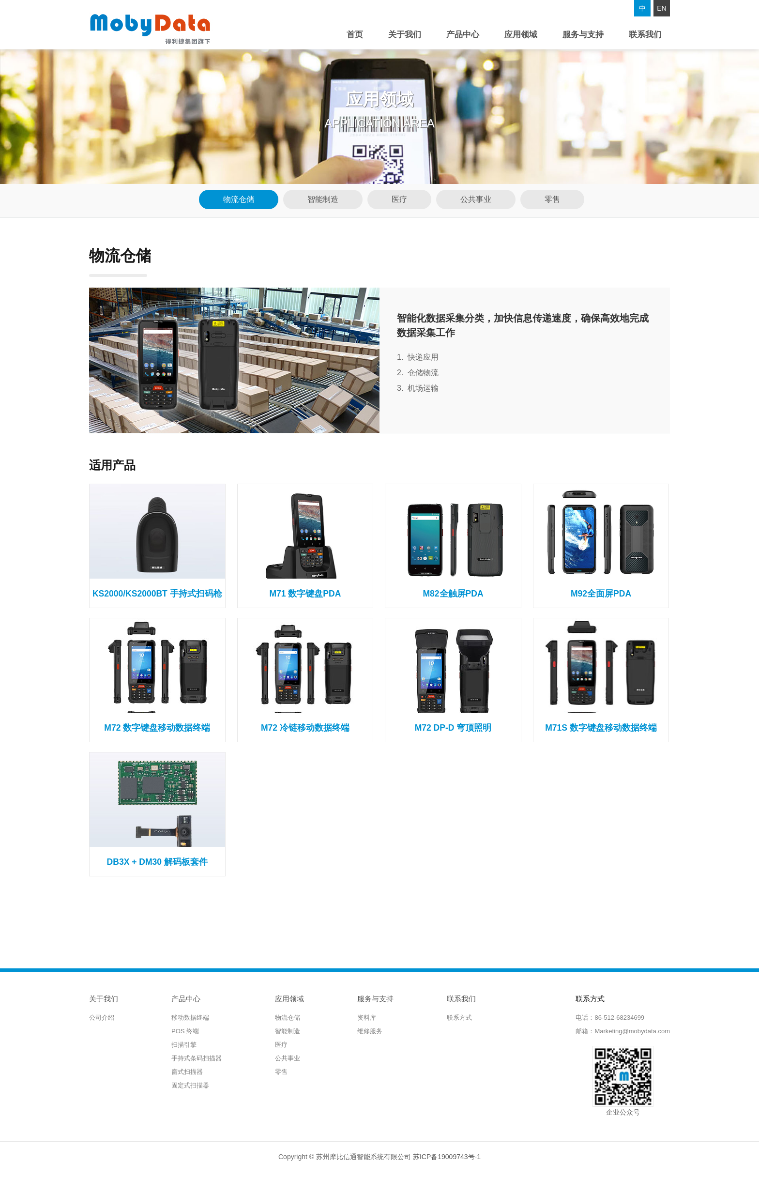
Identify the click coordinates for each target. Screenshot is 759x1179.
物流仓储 (238, 199)
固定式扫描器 (190, 1085)
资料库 (366, 1017)
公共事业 (475, 199)
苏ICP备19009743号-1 (447, 1157)
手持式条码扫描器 (196, 1058)
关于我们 (404, 34)
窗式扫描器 (187, 1071)
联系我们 (645, 34)
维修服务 (369, 1031)
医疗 (399, 199)
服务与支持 (583, 34)
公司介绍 (101, 1017)
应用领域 (520, 34)
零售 (552, 199)
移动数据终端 (190, 1017)
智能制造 (322, 199)
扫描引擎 (184, 1044)
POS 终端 (185, 1031)
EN (661, 8)
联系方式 (459, 1017)
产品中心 (462, 34)
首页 (355, 34)
